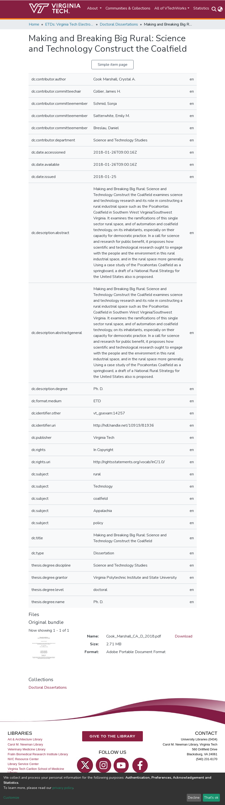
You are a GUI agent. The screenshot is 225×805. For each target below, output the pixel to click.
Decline (194, 797)
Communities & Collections (128, 8)
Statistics (201, 8)
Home (34, 24)
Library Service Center (23, 764)
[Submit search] (214, 9)
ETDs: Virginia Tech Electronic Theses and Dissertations (69, 24)
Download (183, 636)
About (93, 8)
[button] (220, 9)
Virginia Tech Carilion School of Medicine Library (36, 770)
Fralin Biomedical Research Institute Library (38, 754)
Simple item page (112, 64)
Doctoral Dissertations (119, 24)
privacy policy (62, 787)
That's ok (211, 797)
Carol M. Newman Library (25, 744)
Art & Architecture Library (25, 739)
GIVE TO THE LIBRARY (112, 736)
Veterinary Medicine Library (26, 749)
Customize (11, 797)
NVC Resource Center (23, 759)
